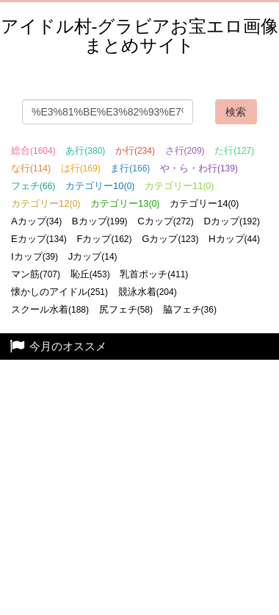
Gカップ (170, 238)
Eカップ (39, 238)
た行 (234, 150)
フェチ (33, 185)
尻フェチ (126, 309)
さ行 (185, 150)
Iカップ (34, 256)
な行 (31, 168)
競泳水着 (147, 291)
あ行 (85, 150)
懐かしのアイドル (59, 291)
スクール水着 (50, 309)
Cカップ (165, 221)
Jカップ (92, 256)
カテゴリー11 (179, 185)
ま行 (130, 168)
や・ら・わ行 (199, 168)
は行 (81, 168)
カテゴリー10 (99, 185)
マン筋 (35, 274)
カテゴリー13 (124, 203)
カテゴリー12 (45, 203)
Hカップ (234, 238)
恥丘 (90, 274)
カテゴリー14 (204, 203)
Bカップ (100, 221)
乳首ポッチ (154, 274)
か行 (135, 150)
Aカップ (36, 221)
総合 (33, 150)
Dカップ (231, 221)
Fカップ (103, 238)
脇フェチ (190, 309)
